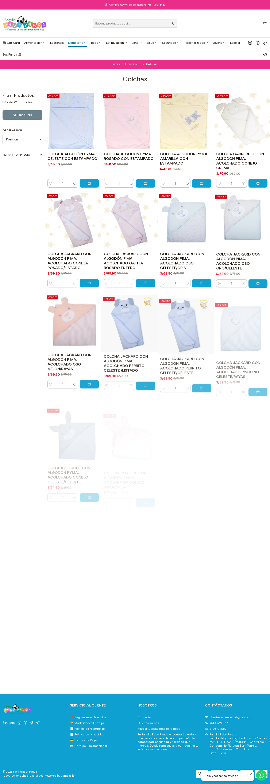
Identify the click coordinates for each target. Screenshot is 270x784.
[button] (11, 42)
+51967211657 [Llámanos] (216, 723)
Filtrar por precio (22, 155)
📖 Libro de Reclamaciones (89, 746)
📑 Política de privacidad (87, 734)
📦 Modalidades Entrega (87, 723)
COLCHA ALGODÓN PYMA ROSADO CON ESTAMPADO (129, 156)
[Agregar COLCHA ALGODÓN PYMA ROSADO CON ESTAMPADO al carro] (145, 183)
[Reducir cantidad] (51, 183)
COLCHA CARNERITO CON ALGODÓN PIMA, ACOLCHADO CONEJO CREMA (240, 161)
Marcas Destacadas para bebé (159, 729)
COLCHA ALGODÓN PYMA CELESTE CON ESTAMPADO (72, 156)
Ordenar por (12, 130)
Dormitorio (132, 64)
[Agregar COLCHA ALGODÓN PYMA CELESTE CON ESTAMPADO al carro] (89, 183)
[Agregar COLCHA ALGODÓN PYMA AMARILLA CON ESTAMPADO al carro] (201, 183)
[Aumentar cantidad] (75, 183)
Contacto (144, 717)
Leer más (159, 5)
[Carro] (264, 23)
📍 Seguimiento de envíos (88, 717)
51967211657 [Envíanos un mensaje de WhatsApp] (215, 729)
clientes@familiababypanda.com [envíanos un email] (230, 717)
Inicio (116, 64)
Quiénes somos (148, 723)
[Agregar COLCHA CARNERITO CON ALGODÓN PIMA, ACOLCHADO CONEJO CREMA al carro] (257, 183)
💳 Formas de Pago (83, 740)
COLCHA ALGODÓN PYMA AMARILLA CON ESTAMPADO (183, 158)
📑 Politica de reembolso (87, 729)
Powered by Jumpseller (60, 775)
